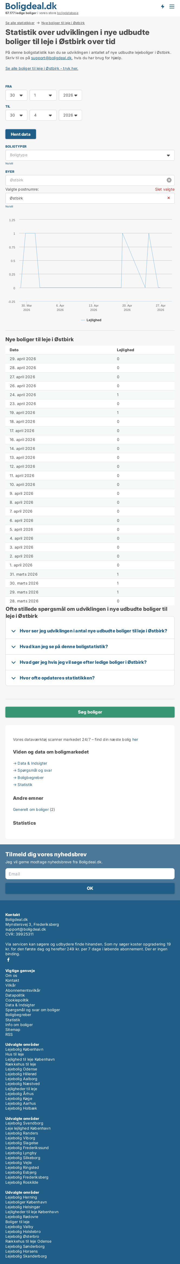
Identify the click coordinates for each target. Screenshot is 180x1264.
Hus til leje (14, 1054)
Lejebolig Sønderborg (25, 1246)
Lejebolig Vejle (18, 1162)
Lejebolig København (24, 1049)
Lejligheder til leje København (31, 1211)
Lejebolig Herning (21, 1197)
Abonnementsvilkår (22, 990)
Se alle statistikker (20, 23)
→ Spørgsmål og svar (32, 770)
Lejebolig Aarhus (20, 1103)
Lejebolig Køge (18, 1098)
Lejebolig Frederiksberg (27, 1177)
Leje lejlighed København (28, 1128)
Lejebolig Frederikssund (27, 1147)
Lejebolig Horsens (21, 1251)
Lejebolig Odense (21, 1069)
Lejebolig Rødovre (21, 1216)
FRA (8, 86)
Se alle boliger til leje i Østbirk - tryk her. (41, 68)
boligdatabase (67, 13)
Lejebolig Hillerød (21, 1073)
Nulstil (9, 163)
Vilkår (10, 985)
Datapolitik (15, 995)
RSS (9, 1034)
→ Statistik (22, 784)
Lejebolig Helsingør (22, 1207)
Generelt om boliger (31, 809)
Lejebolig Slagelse (21, 1142)
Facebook (8, 959)
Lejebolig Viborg (20, 1138)
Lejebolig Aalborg (21, 1078)
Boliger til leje (17, 1221)
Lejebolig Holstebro (23, 1231)
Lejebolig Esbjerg (21, 1172)
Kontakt (12, 980)
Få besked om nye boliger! (162, 6)
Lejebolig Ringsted (22, 1167)
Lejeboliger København (26, 1202)
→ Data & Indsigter (30, 763)
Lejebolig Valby (19, 1226)
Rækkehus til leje (20, 1064)
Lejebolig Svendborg (24, 1123)
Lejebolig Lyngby (21, 1152)
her (135, 739)
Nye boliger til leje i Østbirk (63, 23)
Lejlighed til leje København (30, 1059)
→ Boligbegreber (28, 777)
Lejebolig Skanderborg (26, 1256)
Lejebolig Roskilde (21, 1182)
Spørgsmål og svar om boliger (32, 1009)
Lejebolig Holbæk (21, 1108)
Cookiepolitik (17, 1000)
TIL (8, 106)
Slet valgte (165, 189)
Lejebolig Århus (19, 1093)
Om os (11, 975)
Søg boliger (90, 712)
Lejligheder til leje (21, 1088)
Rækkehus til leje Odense (28, 1241)
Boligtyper (16, 146)
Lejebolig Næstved (22, 1083)
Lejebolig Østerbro (22, 1236)
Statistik (12, 1019)
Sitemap (12, 1029)
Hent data (21, 134)
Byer (9, 172)
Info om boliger (19, 1024)
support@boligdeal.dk (51, 57)
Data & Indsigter (20, 1005)
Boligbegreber (18, 1014)
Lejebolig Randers (21, 1133)
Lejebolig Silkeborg (22, 1157)
